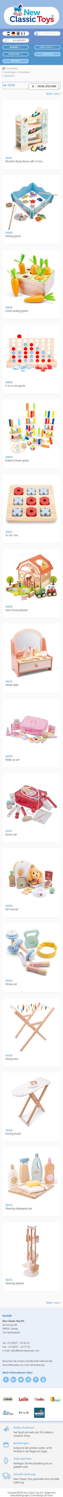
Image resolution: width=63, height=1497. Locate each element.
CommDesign (37, 1495)
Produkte (15, 47)
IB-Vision (49, 1495)
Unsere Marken (47, 47)
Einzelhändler (15, 54)
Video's (15, 61)
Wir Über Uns (47, 54)
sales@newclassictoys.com (24, 1350)
